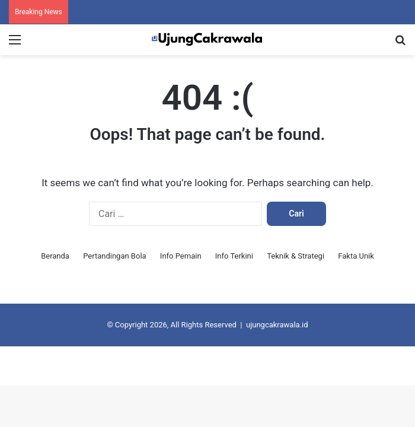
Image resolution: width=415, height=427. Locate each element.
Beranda (55, 255)
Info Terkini (234, 255)
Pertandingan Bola (114, 255)
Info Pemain (181, 255)
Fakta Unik (356, 255)
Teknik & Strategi (295, 255)
